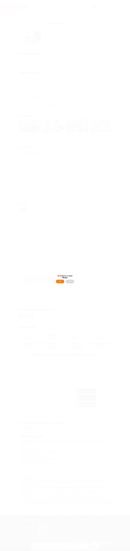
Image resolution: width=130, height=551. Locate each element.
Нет (70, 281)
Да (60, 281)
